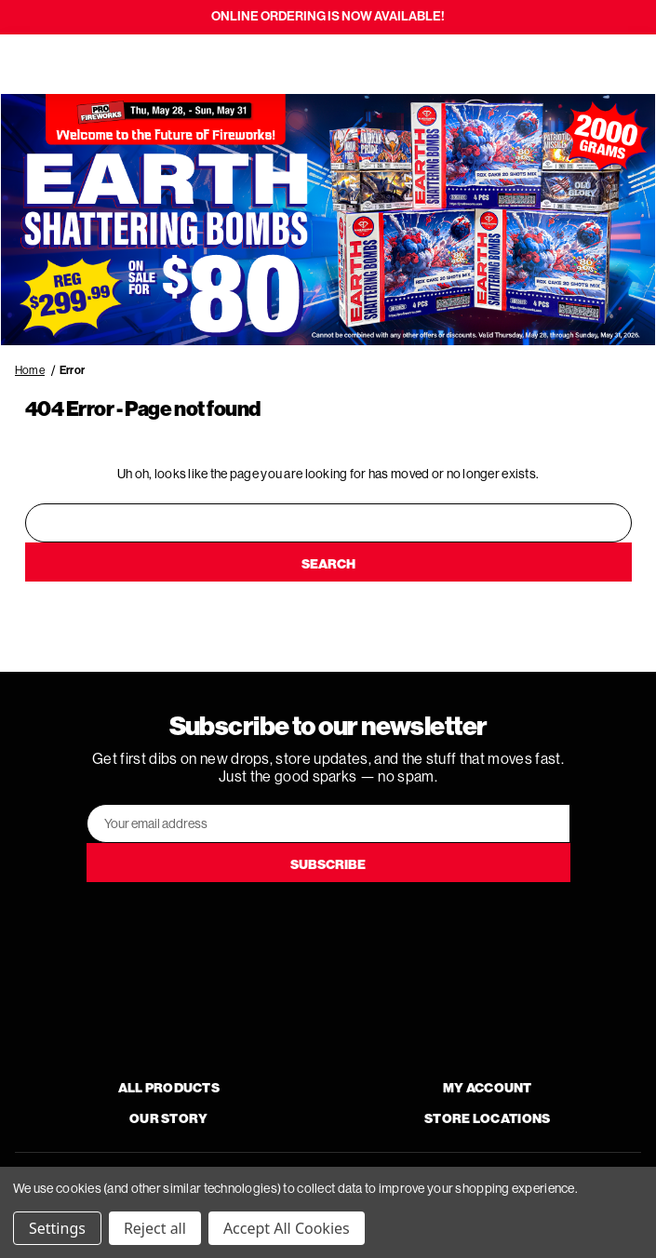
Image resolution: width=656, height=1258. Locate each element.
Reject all (155, 1228)
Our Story (168, 1119)
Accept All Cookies (286, 1228)
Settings (57, 1228)
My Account (487, 1088)
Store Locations (487, 1119)
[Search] (67, 64)
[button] (328, 220)
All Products (169, 1088)
